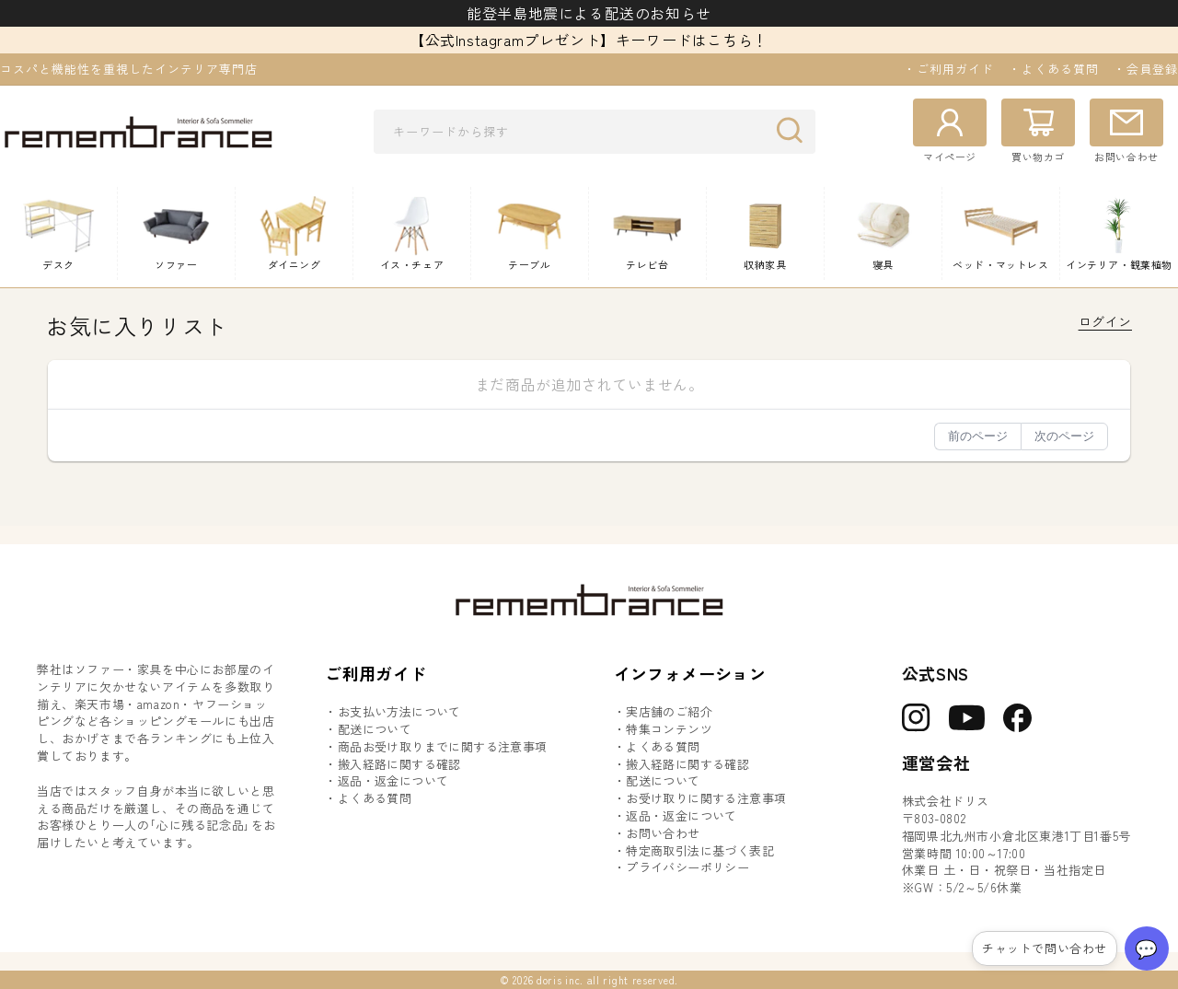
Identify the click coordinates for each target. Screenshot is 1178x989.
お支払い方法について (399, 712)
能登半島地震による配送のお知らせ (589, 13)
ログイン (1105, 321)
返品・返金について (393, 781)
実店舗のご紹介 (669, 712)
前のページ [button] (978, 436)
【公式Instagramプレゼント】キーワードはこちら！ (589, 40)
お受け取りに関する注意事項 (706, 798)
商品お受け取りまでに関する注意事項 (443, 747)
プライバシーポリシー (687, 867)
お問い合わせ (662, 833)
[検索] (794, 131)
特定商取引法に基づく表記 (700, 851)
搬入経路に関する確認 (399, 764)
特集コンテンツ (669, 729)
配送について (374, 729)
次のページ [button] (1064, 436)
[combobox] (594, 132)
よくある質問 (374, 798)
